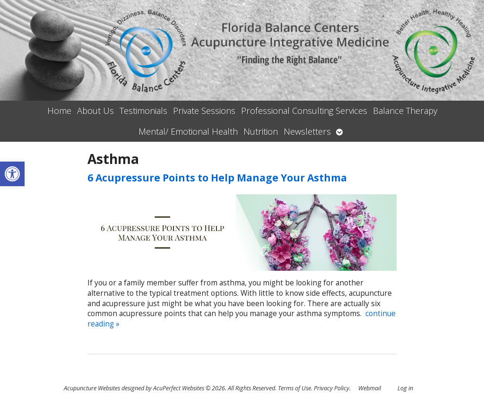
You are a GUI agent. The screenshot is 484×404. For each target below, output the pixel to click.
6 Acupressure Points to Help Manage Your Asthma (217, 177)
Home (59, 110)
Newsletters (307, 131)
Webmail (369, 388)
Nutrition (260, 131)
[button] (12, 174)
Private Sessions (204, 110)
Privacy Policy (331, 388)
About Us (95, 110)
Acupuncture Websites (92, 388)
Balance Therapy (405, 110)
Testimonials (143, 110)
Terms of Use (294, 388)
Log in (405, 388)
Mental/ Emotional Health (188, 131)
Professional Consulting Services (304, 110)
